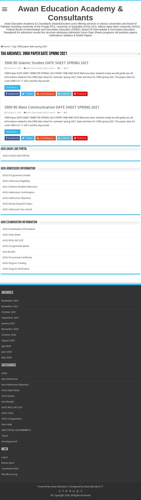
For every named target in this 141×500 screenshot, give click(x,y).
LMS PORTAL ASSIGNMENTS (16, 430)
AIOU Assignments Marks (16, 246)
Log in (4, 457)
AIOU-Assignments (11, 418)
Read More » (12, 87)
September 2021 (10, 317)
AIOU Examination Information (19, 229)
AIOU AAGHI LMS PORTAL (16, 155)
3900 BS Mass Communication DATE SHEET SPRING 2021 (51, 107)
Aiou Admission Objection (15, 384)
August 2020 (8, 340)
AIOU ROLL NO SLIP (13, 240)
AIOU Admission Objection (17, 198)
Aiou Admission (9, 379)
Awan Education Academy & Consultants (70, 13)
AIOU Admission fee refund (17, 209)
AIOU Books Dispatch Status (17, 203)
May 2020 (6, 357)
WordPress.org (9, 474)
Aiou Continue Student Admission (20, 186)
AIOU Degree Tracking (14, 263)
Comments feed (9, 468)
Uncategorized (9, 441)
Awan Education (59, 486)
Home (5, 46)
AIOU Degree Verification (16, 268)
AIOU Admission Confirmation (19, 192)
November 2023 (9, 300)
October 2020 (8, 334)
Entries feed (7, 463)
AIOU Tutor (7, 413)
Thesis (4, 435)
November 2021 (9, 306)
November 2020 (9, 329)
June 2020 (6, 351)
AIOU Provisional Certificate (17, 257)
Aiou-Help (6, 424)
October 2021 (8, 312)
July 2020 (6, 346)
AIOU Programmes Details (16, 175)
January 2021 (8, 323)
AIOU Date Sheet (34, 68)
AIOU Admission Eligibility (16, 181)
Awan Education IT (93, 486)
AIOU (4, 373)
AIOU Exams (49, 68)
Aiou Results (9, 251)
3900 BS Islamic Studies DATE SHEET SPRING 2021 (46, 63)
